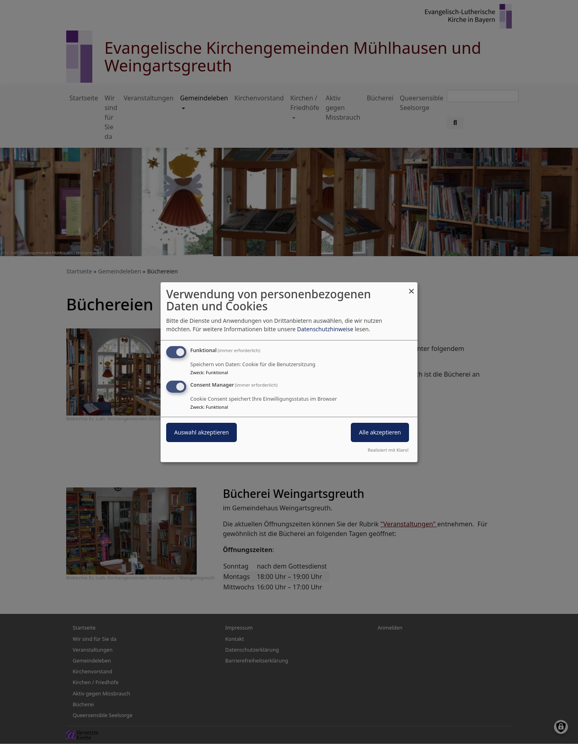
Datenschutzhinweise (325, 329)
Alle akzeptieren (380, 432)
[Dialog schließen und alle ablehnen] (411, 287)
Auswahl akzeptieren (201, 432)
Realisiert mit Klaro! (388, 450)
